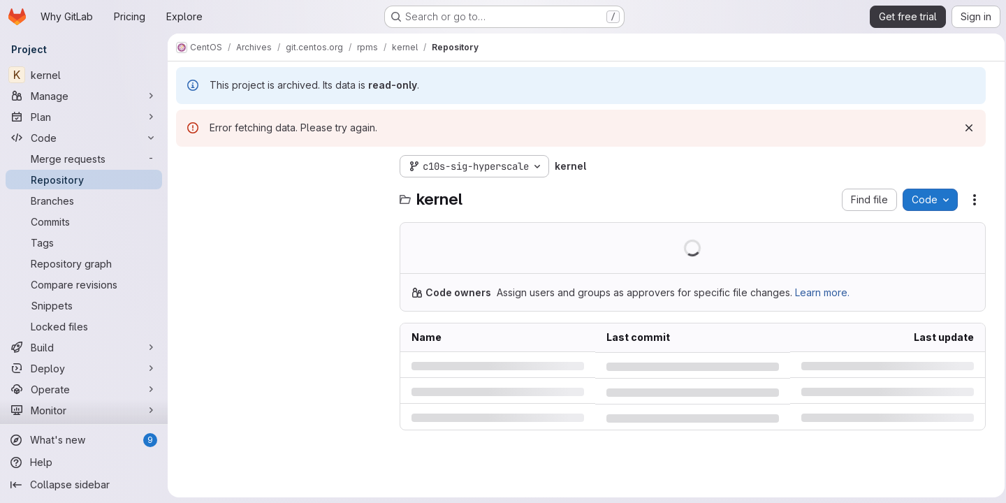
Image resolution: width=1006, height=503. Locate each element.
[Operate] (84, 389)
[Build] (84, 347)
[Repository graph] (84, 263)
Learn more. (822, 292)
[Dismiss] (964, 127)
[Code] (84, 137)
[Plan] (84, 116)
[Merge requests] (84, 158)
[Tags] (84, 242)
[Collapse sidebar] (84, 485)
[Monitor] (84, 410)
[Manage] (84, 95)
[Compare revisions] (84, 284)
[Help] (84, 462)
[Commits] (84, 221)
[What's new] (84, 440)
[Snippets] (84, 305)
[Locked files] (84, 326)
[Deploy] (84, 368)
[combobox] (281, 194)
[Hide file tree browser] (187, 166)
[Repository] (84, 179)
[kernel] (84, 75)
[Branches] (84, 200)
